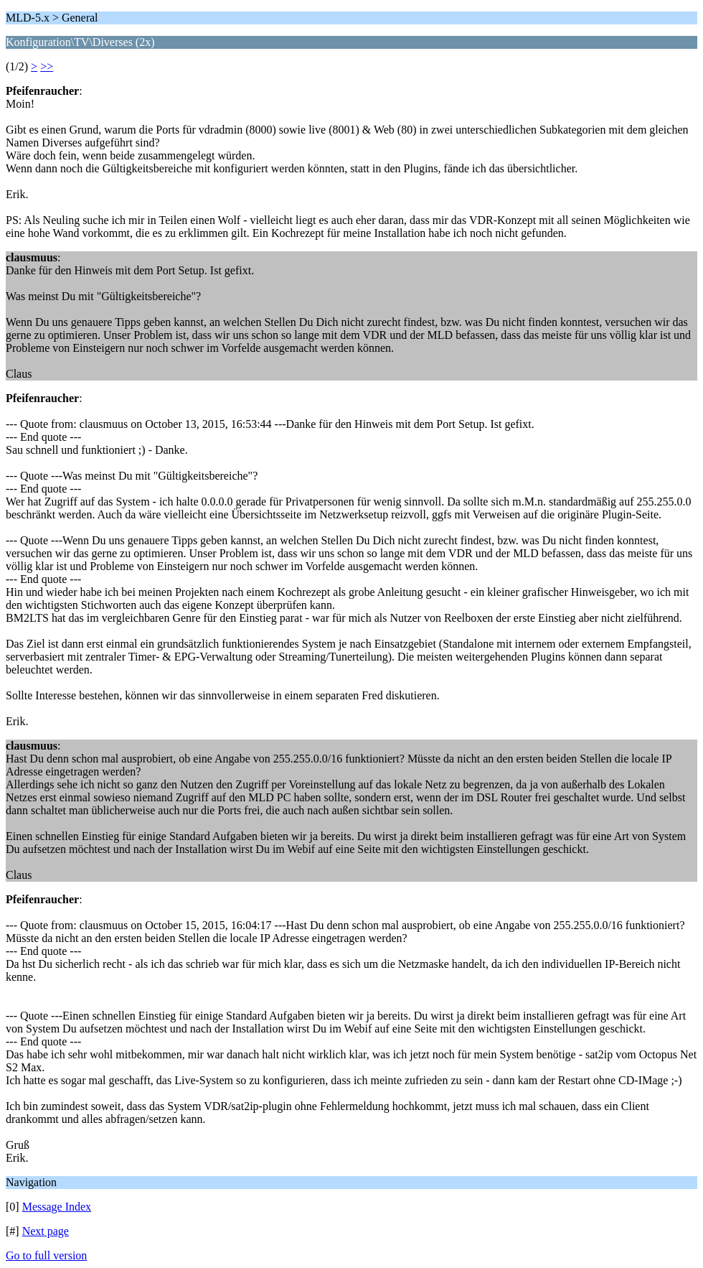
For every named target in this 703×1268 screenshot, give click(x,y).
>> (46, 66)
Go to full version (46, 1255)
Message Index (56, 1207)
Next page (45, 1231)
